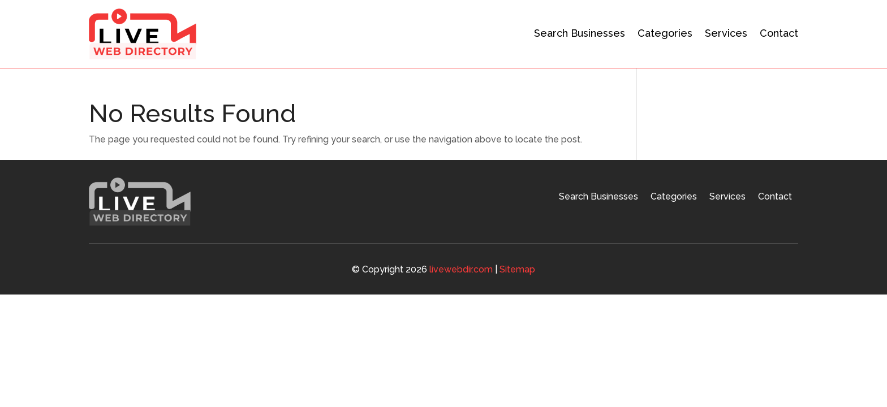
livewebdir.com (461, 269)
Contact (779, 33)
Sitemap (517, 269)
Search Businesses (579, 33)
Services (726, 33)
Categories (665, 33)
